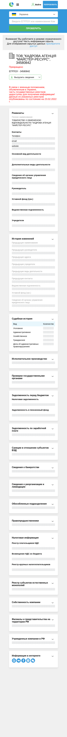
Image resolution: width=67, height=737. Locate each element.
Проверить (33, 28)
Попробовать (50, 5)
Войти (38, 5)
